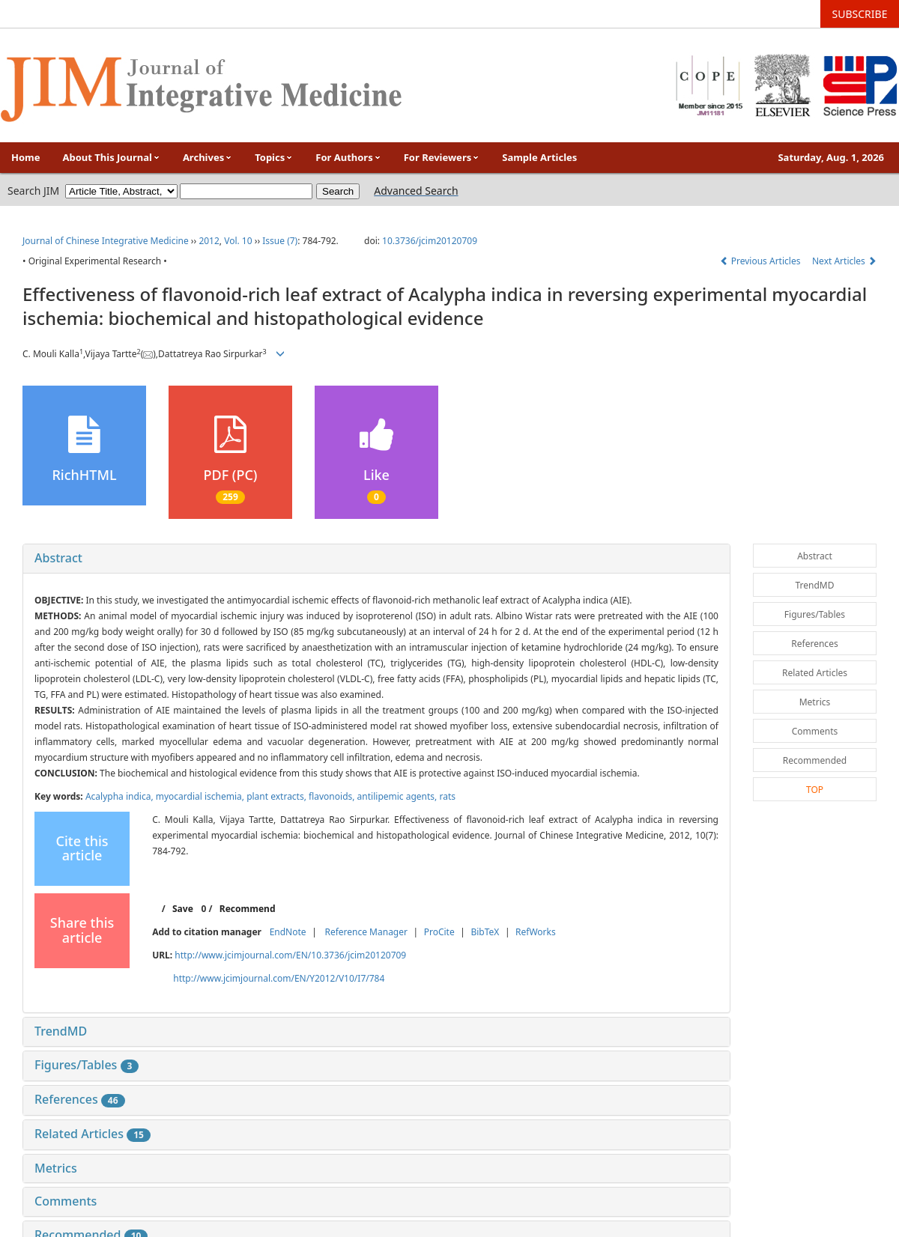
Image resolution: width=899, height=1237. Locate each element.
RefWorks (535, 932)
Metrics (55, 1168)
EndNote (288, 932)
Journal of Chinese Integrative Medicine (105, 240)
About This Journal (111, 157)
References (79, 1099)
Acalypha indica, (120, 796)
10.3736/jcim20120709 (429, 240)
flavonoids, (333, 796)
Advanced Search (416, 190)
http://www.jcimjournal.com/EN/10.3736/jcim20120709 (290, 955)
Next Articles (844, 261)
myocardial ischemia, (201, 796)
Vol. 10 (238, 240)
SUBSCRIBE (860, 14)
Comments (65, 1201)
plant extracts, (277, 796)
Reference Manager (366, 932)
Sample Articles (539, 157)
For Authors (348, 157)
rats (447, 796)
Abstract (58, 558)
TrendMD (60, 1031)
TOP (814, 789)
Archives (207, 157)
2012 (209, 240)
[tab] (376, 558)
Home (25, 157)
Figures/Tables (86, 1065)
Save (182, 908)
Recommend (248, 908)
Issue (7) (279, 240)
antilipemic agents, (398, 796)
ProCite (439, 932)
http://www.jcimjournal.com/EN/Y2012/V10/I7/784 (278, 978)
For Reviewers (442, 157)
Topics (274, 157)
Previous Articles (761, 261)
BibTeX (484, 932)
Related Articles (92, 1133)
